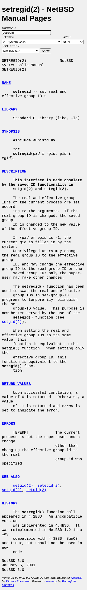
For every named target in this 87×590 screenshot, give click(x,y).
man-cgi (51, 581)
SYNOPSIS (11, 131)
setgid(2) (12, 322)
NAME (6, 83)
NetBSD (76, 577)
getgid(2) (23, 485)
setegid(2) (49, 485)
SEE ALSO (11, 477)
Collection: (11, 46)
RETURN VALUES (16, 384)
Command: (10, 28)
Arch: (69, 37)
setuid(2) (36, 490)
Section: (10, 37)
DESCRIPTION (14, 171)
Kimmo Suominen (18, 581)
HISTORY (9, 503)
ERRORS (8, 423)
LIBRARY (9, 109)
